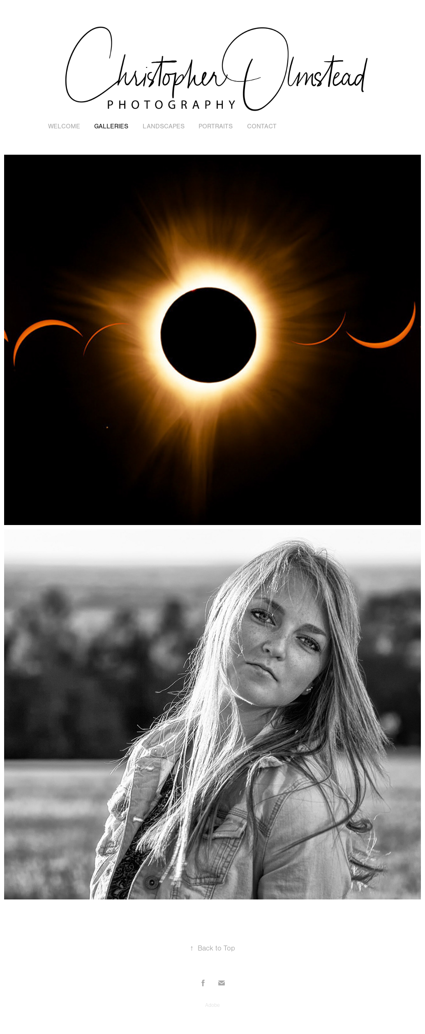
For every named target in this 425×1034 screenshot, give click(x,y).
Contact (262, 126)
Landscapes (164, 126)
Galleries (111, 126)
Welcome (64, 126)
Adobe (212, 1005)
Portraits (216, 126)
